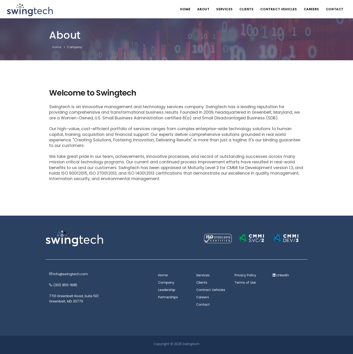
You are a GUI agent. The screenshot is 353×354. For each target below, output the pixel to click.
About (203, 9)
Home (185, 9)
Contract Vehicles (278, 9)
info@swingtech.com (68, 274)
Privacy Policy (245, 275)
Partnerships (168, 297)
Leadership (166, 290)
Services (224, 9)
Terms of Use (245, 282)
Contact (334, 9)
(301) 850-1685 (63, 285)
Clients (246, 9)
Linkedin (282, 275)
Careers (311, 9)
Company (74, 47)
